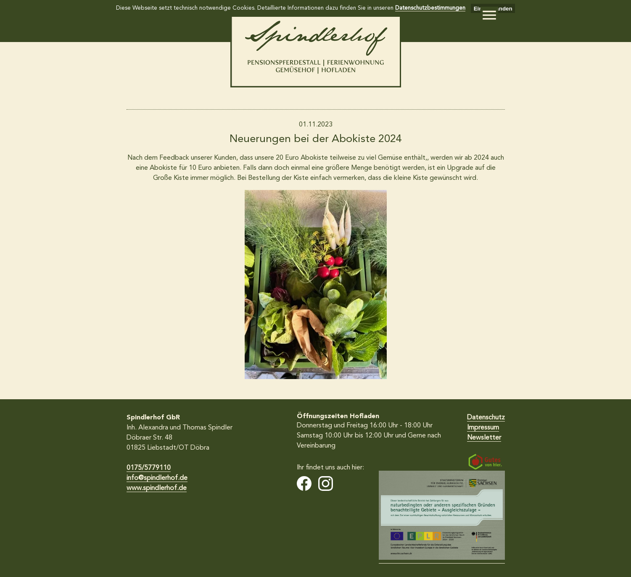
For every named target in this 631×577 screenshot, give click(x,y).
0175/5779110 (149, 468)
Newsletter (484, 438)
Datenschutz (486, 417)
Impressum (483, 427)
